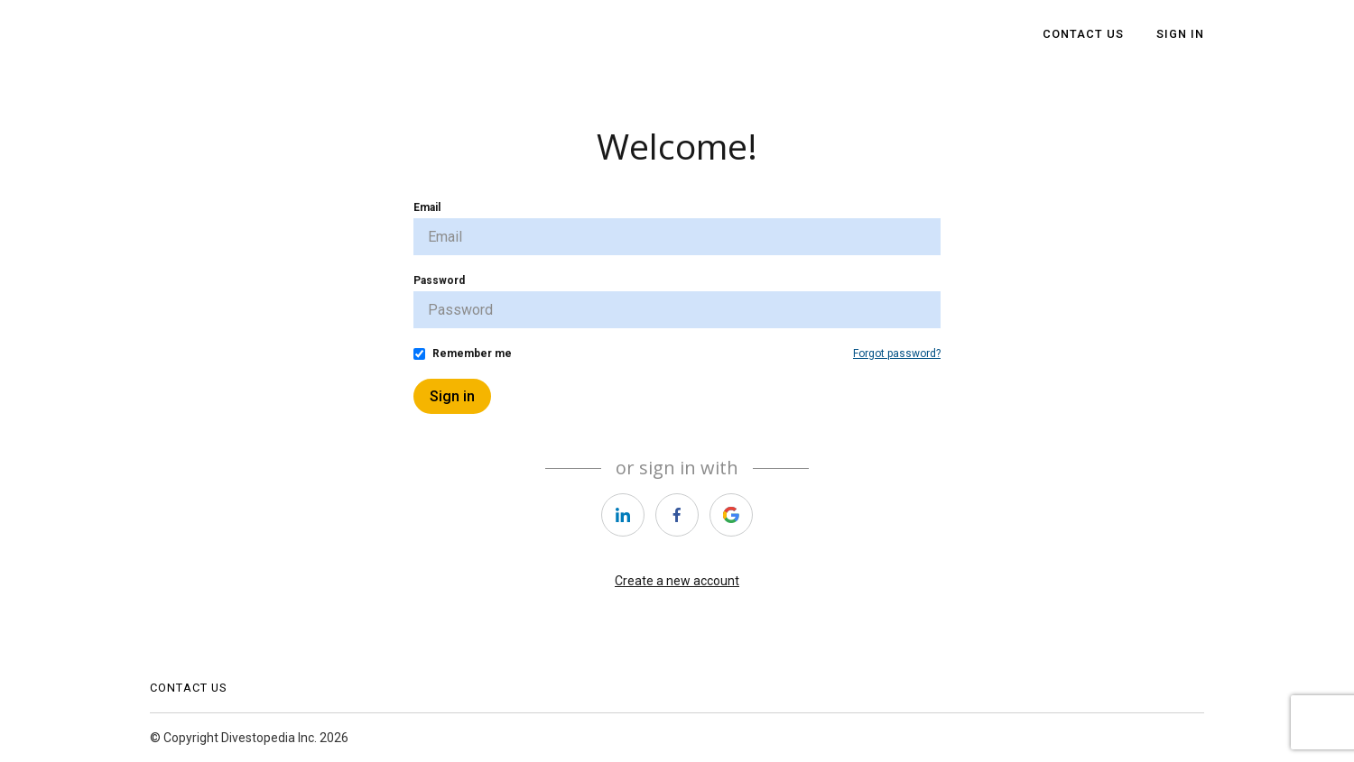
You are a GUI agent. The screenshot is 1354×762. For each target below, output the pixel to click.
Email (427, 207)
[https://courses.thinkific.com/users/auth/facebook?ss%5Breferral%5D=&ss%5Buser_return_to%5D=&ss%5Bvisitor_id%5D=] (677, 515)
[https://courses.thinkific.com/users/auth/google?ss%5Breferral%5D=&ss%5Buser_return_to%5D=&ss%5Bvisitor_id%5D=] (731, 515)
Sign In (1180, 34)
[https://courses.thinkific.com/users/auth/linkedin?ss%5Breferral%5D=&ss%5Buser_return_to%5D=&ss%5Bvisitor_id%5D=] (623, 515)
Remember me (472, 353)
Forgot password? (897, 353)
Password (439, 280)
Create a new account (677, 581)
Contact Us (1083, 34)
